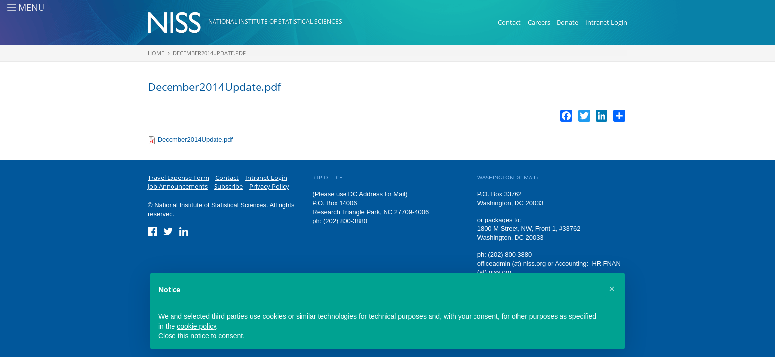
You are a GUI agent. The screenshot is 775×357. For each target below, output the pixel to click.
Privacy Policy (269, 186)
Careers (539, 22)
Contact (509, 22)
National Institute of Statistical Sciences (275, 21)
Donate (567, 22)
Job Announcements (178, 186)
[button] (612, 289)
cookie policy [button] (196, 326)
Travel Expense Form (178, 177)
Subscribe (228, 186)
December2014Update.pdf (209, 53)
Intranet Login (606, 22)
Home (156, 53)
